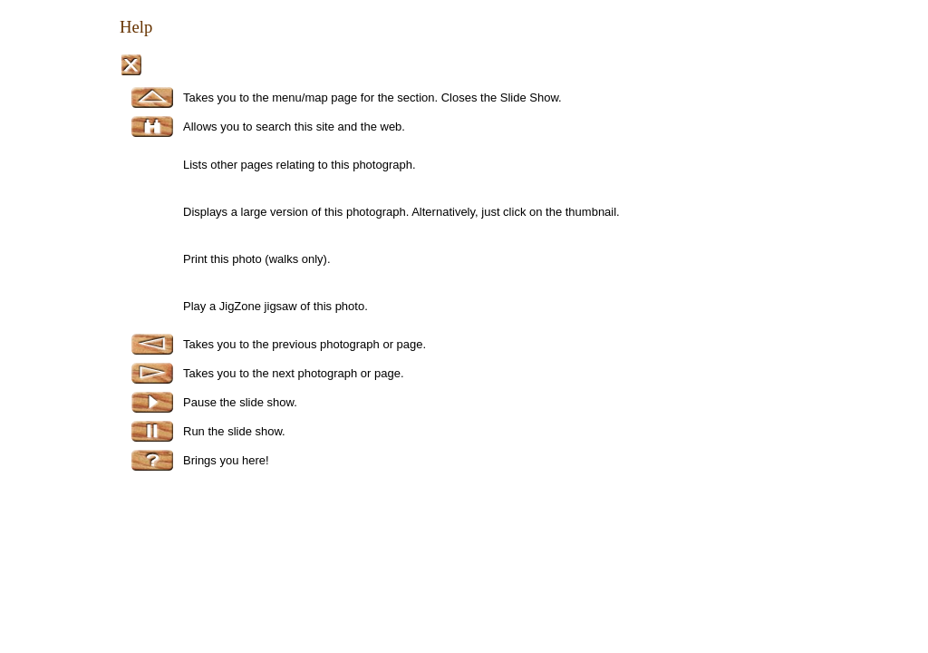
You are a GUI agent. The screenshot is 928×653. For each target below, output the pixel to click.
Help (136, 26)
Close (131, 64)
